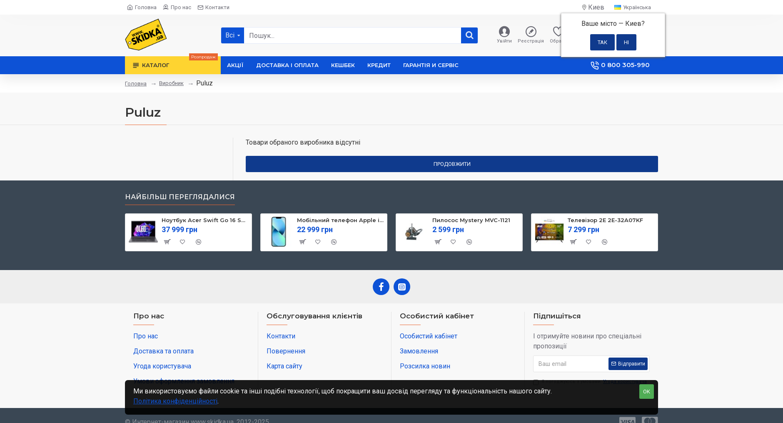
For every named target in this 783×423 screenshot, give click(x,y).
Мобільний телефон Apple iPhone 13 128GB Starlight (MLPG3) (340, 220)
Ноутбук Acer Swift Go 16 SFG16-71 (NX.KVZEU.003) (205, 220)
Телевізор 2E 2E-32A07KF (605, 220)
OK (646, 391)
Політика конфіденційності (175, 401)
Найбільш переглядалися (180, 197)
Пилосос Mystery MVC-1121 (471, 220)
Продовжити (452, 164)
